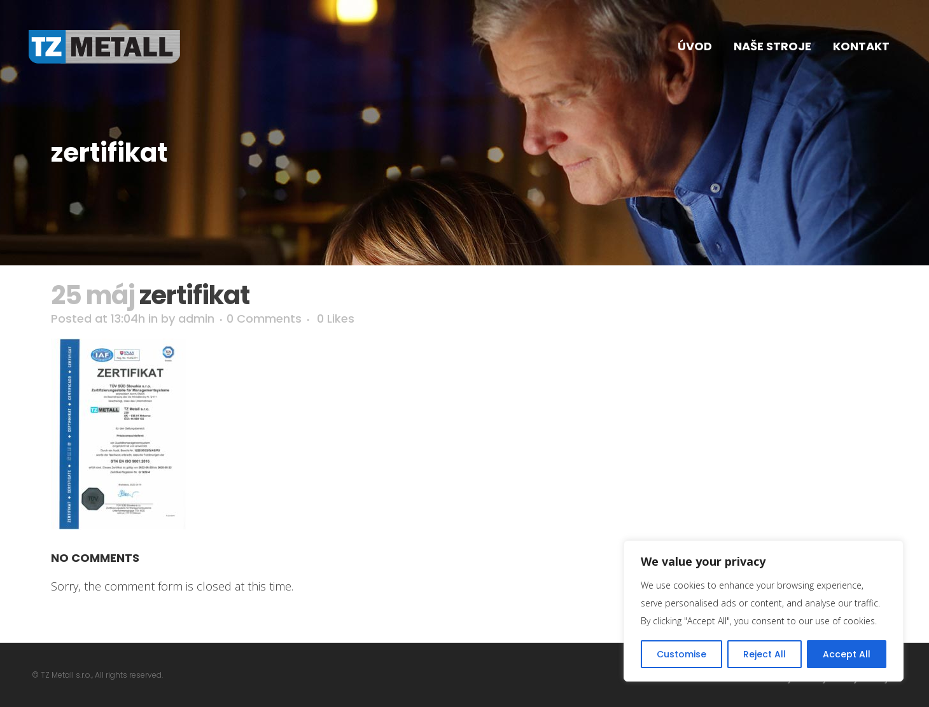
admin (196, 318)
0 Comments (264, 318)
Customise (681, 654)
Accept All (846, 654)
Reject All (764, 654)
